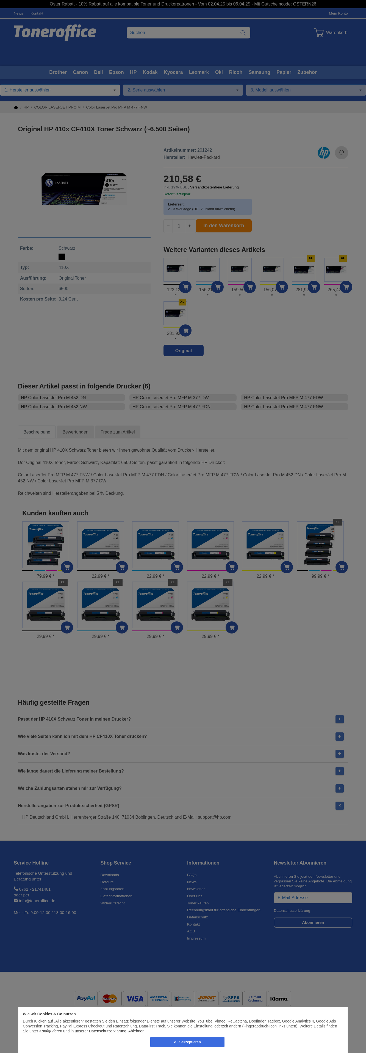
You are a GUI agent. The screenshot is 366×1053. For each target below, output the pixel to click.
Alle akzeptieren (187, 1042)
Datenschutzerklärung (107, 1031)
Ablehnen (136, 1031)
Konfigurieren (50, 1031)
